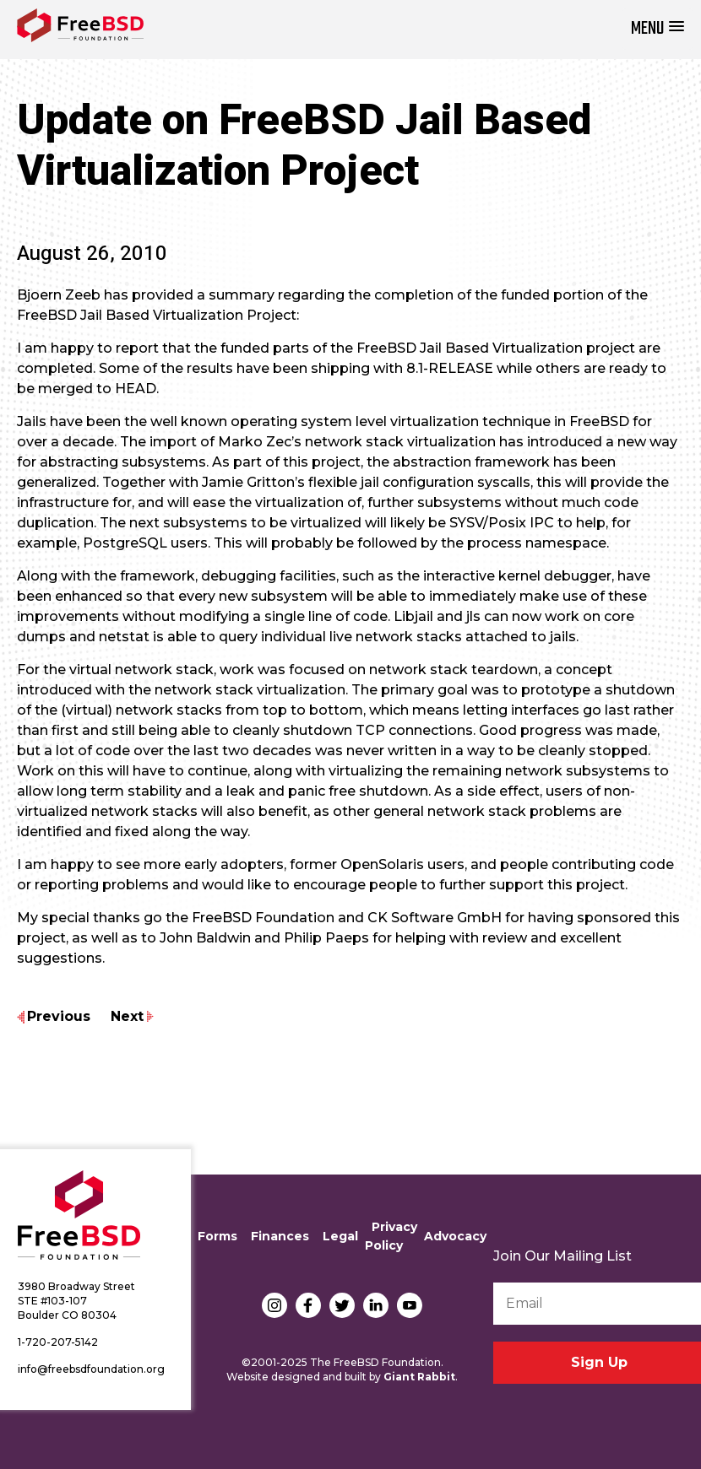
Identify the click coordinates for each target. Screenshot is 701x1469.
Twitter (342, 1305)
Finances (280, 1236)
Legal (340, 1236)
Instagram (274, 1305)
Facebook (308, 1305)
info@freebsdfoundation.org (91, 1369)
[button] (657, 29)
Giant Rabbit (419, 1376)
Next (127, 1016)
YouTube (410, 1305)
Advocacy (455, 1236)
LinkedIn (376, 1305)
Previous (58, 1016)
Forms (217, 1236)
